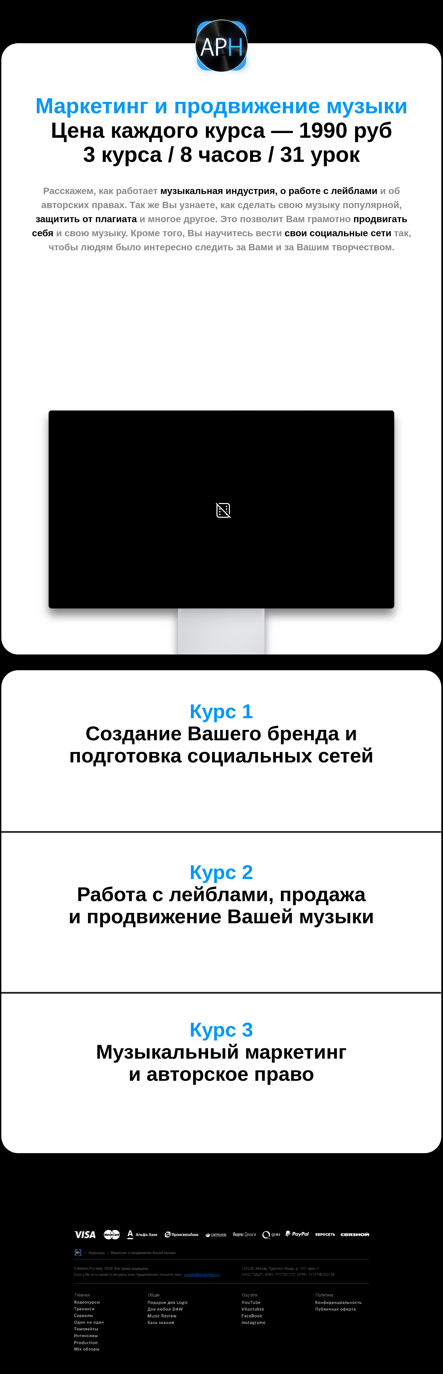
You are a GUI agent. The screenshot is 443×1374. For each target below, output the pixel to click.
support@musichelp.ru (202, 1274)
